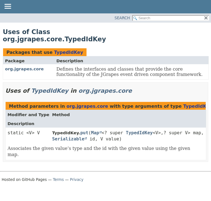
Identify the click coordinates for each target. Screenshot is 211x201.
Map (95, 132)
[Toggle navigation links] (7, 7)
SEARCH (122, 18)
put (84, 132)
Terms (58, 180)
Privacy (76, 180)
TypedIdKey (68, 52)
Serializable (68, 139)
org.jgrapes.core (24, 68)
